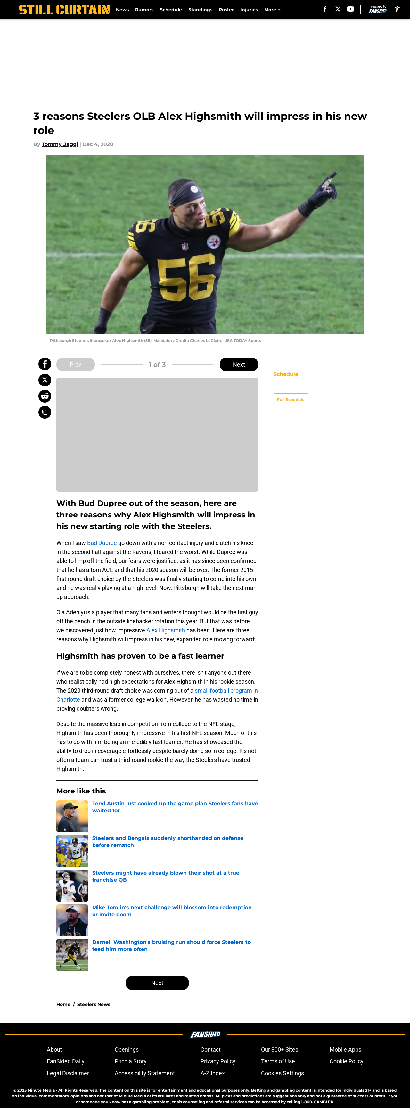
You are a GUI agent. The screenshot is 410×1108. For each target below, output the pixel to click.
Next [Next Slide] (239, 364)
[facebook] (325, 9)
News (122, 10)
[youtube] (350, 9)
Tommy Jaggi (60, 144)
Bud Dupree (102, 543)
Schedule (171, 10)
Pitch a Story (131, 1061)
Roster (226, 10)
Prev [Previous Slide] (75, 364)
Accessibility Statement (145, 1073)
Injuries (249, 10)
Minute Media (41, 1090)
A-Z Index (213, 1073)
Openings (127, 1049)
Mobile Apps (345, 1049)
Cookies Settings (282, 1073)
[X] (337, 9)
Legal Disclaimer (68, 1073)
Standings (200, 10)
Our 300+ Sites (279, 1049)
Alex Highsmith (165, 630)
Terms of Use (278, 1061)
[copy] (44, 412)
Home (63, 1004)
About (54, 1049)
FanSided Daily (66, 1061)
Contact (211, 1049)
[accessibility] (397, 8)
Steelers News (93, 1004)
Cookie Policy (347, 1061)
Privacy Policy (218, 1061)
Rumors (144, 10)
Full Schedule (291, 388)
